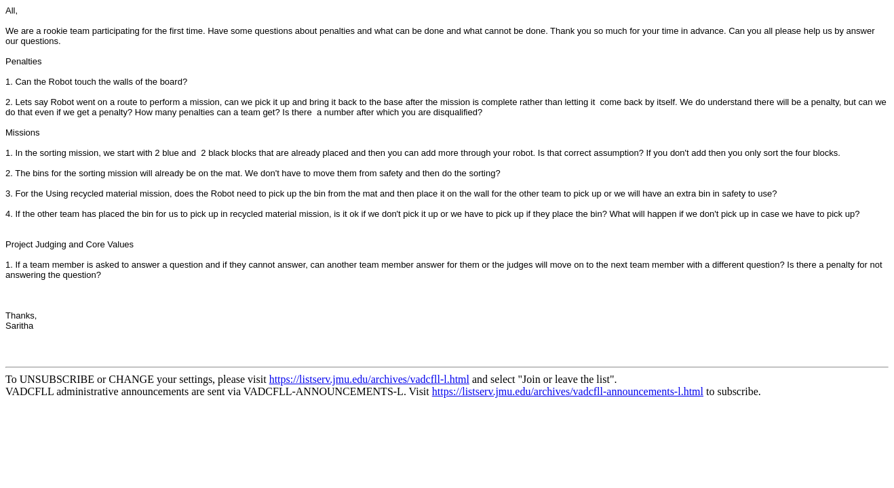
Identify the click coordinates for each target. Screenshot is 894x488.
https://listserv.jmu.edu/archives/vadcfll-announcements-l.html (567, 391)
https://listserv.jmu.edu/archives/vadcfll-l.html (369, 379)
